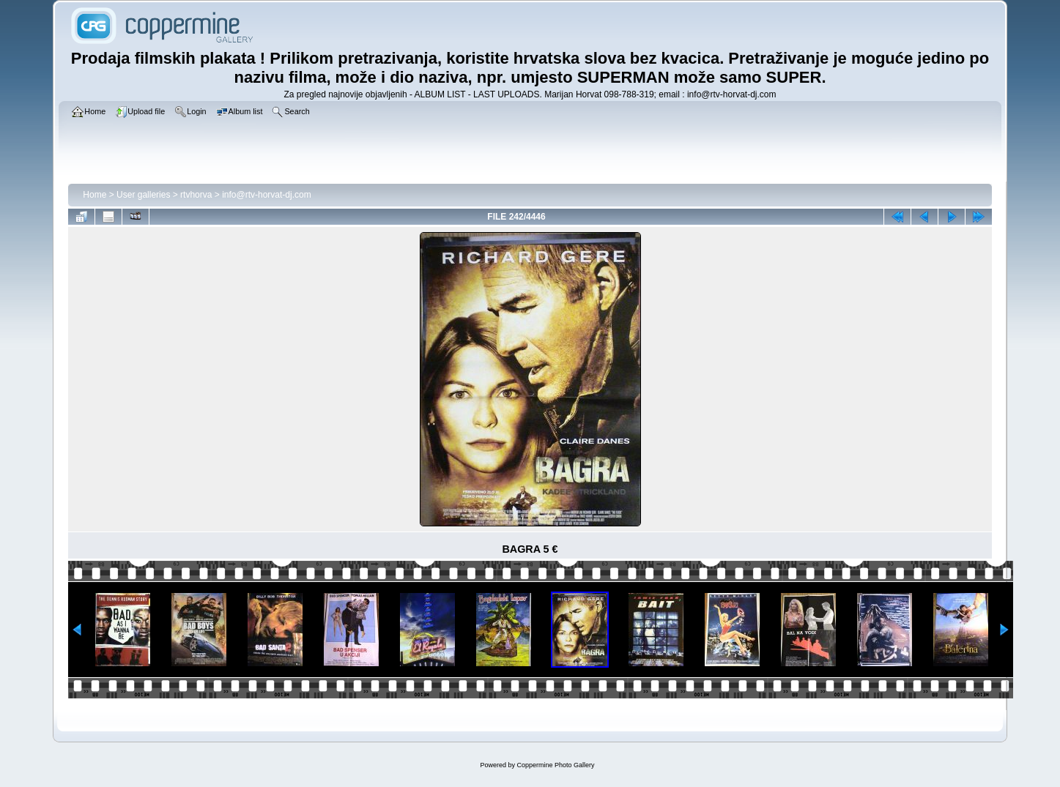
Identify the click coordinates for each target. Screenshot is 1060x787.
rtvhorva (196, 195)
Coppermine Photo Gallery (555, 765)
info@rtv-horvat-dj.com (266, 195)
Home (94, 195)
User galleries (143, 195)
